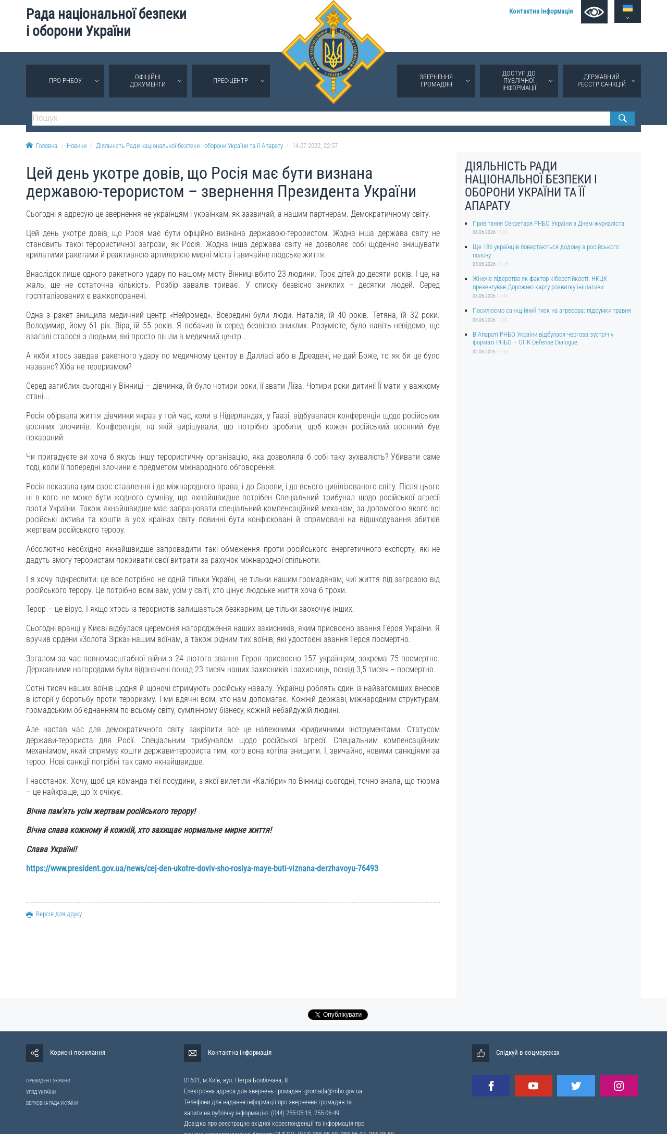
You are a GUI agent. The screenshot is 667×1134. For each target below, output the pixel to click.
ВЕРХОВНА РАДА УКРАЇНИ (52, 1103)
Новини (77, 146)
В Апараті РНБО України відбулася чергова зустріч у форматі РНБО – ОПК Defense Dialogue (543, 338)
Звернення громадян (436, 80)
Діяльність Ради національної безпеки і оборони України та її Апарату (189, 146)
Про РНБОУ (65, 80)
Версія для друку (54, 914)
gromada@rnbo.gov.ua (333, 1091)
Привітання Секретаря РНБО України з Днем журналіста (548, 223)
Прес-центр (230, 80)
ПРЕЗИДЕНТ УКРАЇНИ (48, 1080)
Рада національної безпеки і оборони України (106, 23)
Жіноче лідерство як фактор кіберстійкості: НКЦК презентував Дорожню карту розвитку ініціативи (540, 282)
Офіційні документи (148, 80)
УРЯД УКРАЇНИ (41, 1092)
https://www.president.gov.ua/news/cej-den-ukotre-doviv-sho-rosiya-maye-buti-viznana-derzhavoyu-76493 (202, 868)
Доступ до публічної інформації (519, 80)
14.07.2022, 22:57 (315, 146)
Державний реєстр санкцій (601, 80)
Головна (41, 146)
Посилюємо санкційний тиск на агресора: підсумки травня (552, 310)
